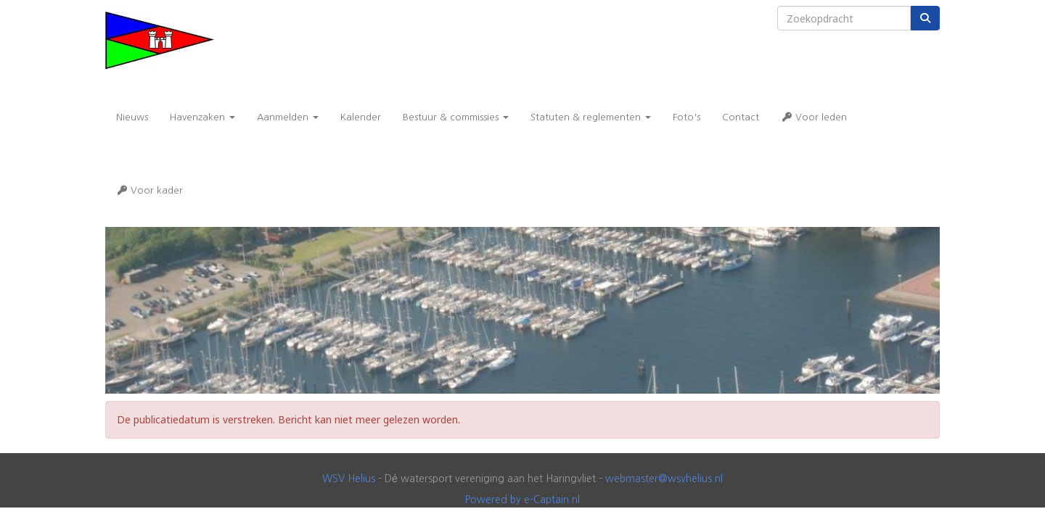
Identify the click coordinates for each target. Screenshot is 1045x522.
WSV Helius (348, 478)
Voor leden (814, 117)
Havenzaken (202, 117)
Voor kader (149, 190)
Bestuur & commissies (456, 117)
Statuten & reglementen (590, 117)
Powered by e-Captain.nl (522, 499)
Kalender (360, 117)
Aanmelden (288, 117)
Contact (740, 117)
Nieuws (132, 117)
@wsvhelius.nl (664, 478)
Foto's (686, 117)
